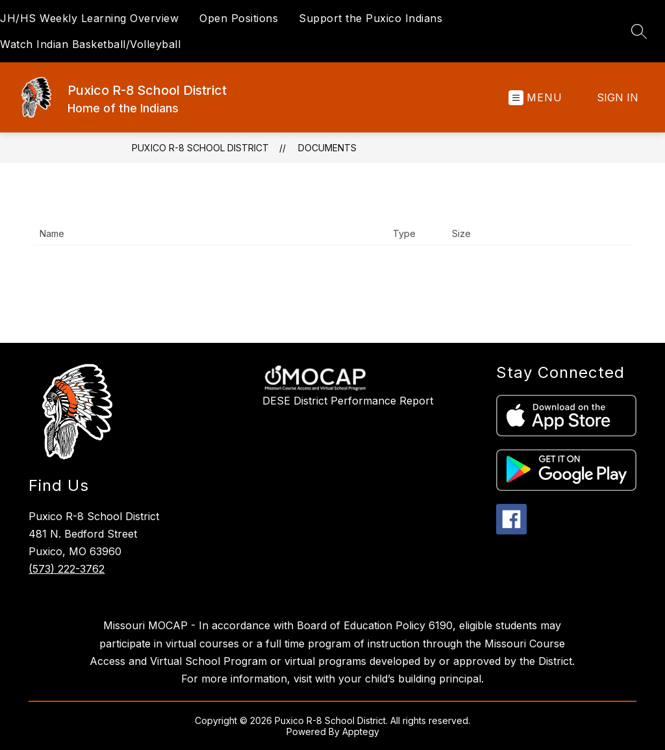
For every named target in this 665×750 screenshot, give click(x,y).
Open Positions (238, 18)
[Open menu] (535, 98)
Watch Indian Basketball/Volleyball (90, 44)
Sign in (617, 97)
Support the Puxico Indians (370, 18)
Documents (327, 147)
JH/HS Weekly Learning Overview (89, 18)
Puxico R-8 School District (200, 147)
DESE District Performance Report (347, 400)
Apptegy (360, 731)
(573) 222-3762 (67, 568)
